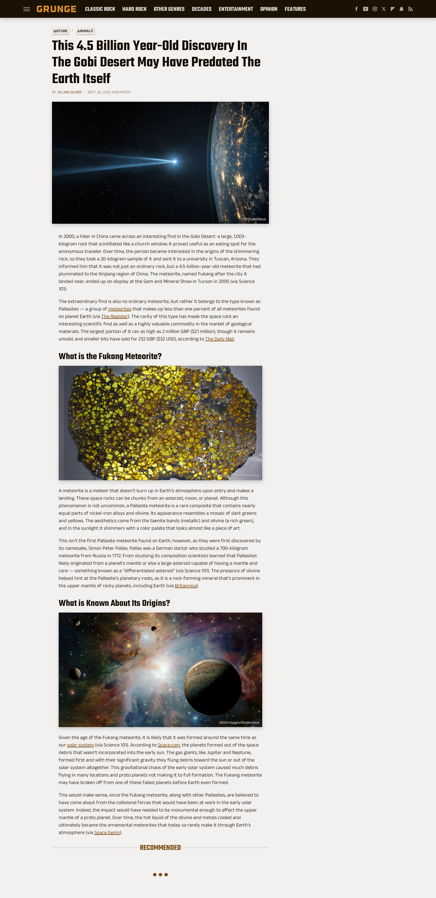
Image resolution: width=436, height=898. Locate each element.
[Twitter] (384, 9)
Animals (85, 30)
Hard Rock (134, 9)
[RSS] (410, 9)
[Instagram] (375, 9)
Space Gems (107, 832)
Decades (202, 9)
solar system (80, 745)
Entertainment (236, 9)
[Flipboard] (392, 9)
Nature (61, 30)
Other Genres (169, 9)
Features (295, 9)
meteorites (120, 309)
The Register (114, 316)
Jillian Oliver (69, 92)
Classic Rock (100, 9)
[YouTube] (365, 9)
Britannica (186, 585)
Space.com (169, 745)
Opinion (269, 9)
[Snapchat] (401, 9)
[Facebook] (356, 9)
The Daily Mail (219, 339)
